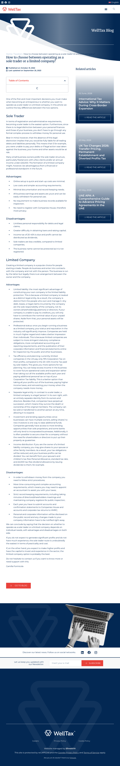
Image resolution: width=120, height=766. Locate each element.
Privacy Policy (60, 740)
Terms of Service (91, 752)
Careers (35, 740)
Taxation (18, 54)
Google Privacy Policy (68, 752)
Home (9, 54)
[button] (106, 9)
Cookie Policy (84, 740)
